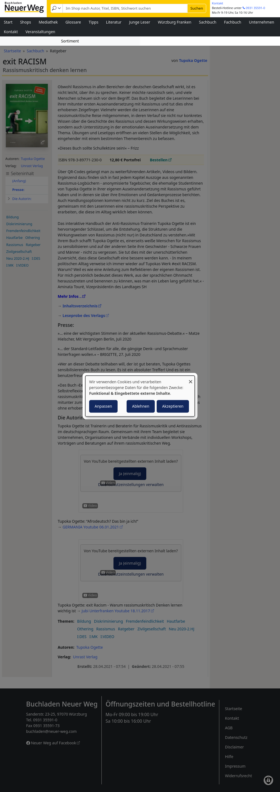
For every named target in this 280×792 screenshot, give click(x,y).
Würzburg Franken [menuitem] (174, 22)
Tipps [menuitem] (93, 22)
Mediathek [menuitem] (48, 22)
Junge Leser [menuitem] (139, 22)
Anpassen (103, 406)
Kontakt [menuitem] (11, 31)
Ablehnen (140, 406)
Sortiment (70, 41)
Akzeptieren (172, 406)
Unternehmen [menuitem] (261, 22)
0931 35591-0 (255, 8)
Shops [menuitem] (25, 22)
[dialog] (140, 396)
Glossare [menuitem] (73, 22)
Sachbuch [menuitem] (208, 22)
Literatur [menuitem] (114, 22)
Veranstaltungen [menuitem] (40, 31)
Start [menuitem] (8, 22)
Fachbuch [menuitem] (232, 22)
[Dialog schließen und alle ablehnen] (190, 379)
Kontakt (217, 3)
